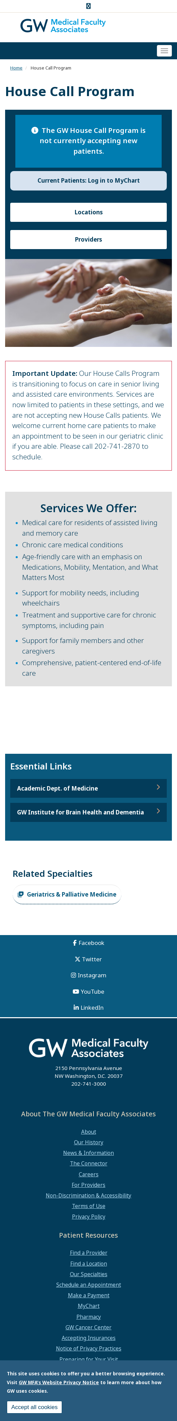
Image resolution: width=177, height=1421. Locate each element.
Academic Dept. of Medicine (57, 788)
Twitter (92, 959)
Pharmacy (88, 1316)
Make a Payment (88, 1295)
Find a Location (88, 1263)
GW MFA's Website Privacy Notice (59, 1382)
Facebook (91, 943)
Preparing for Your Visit (88, 1359)
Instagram (92, 975)
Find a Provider (88, 1252)
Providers (88, 239)
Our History (88, 1142)
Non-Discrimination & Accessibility (88, 1195)
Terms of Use (88, 1206)
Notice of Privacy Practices (88, 1348)
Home (16, 68)
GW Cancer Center (88, 1327)
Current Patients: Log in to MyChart (89, 180)
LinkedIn (92, 1007)
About (88, 1131)
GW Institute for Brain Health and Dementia (80, 812)
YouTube (92, 991)
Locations (89, 212)
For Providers (88, 1184)
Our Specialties (88, 1274)
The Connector (88, 1163)
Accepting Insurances (89, 1337)
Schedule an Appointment (88, 1284)
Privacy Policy (88, 1216)
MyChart (89, 1305)
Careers (89, 1174)
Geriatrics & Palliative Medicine (71, 894)
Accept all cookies (34, 1407)
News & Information (88, 1152)
